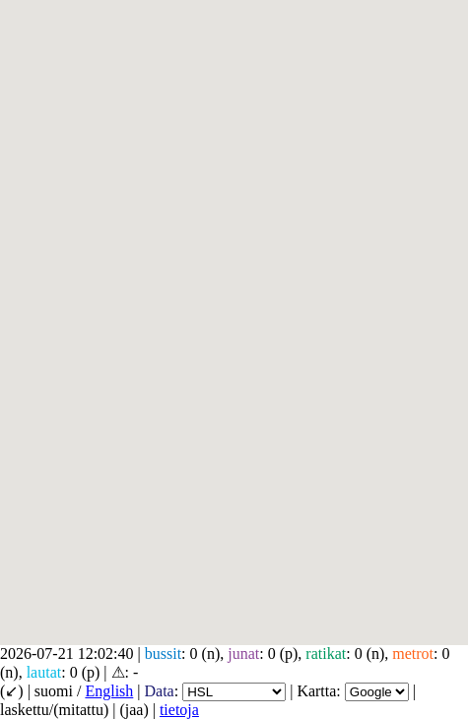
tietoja (179, 709)
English (109, 691)
